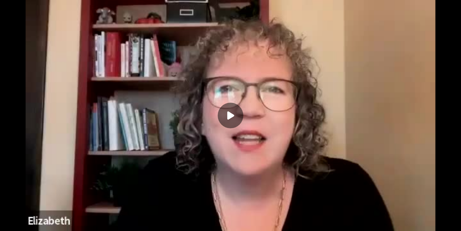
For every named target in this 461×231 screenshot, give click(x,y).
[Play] (230, 115)
